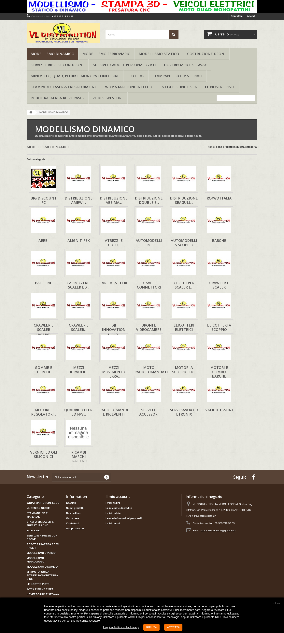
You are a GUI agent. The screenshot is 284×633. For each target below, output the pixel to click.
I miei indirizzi (114, 513)
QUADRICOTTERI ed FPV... (78, 412)
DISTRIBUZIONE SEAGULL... (184, 200)
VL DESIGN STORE (107, 98)
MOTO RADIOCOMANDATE (152, 369)
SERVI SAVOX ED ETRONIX (184, 412)
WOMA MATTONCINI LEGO (128, 86)
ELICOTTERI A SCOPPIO (219, 327)
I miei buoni (113, 523)
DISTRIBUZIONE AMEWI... (78, 200)
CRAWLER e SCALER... (79, 327)
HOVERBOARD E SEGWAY (185, 64)
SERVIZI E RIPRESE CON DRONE (57, 64)
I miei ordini (113, 502)
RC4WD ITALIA (219, 198)
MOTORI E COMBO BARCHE (219, 372)
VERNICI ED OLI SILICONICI (43, 454)
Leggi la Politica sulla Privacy (121, 627)
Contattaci (237, 16)
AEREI (43, 240)
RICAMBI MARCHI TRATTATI (78, 456)
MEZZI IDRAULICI (79, 369)
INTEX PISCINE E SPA (178, 86)
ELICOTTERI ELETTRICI (184, 327)
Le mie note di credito (119, 508)
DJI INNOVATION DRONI (114, 329)
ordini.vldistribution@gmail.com (218, 530)
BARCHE (219, 240)
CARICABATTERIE (114, 282)
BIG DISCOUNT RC (44, 200)
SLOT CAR (135, 75)
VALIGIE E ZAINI (219, 409)
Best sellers (73, 513)
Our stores (72, 518)
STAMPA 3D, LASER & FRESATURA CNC (64, 86)
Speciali (71, 502)
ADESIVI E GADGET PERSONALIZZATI (124, 64)
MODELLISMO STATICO (159, 53)
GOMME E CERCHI (43, 369)
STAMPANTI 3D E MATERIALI (177, 75)
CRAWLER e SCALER (219, 285)
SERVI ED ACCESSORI (149, 412)
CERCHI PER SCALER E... (184, 285)
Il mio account (118, 496)
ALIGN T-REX (78, 240)
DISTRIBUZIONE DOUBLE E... (149, 200)
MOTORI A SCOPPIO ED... (184, 369)
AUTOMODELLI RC (149, 242)
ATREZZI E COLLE (114, 242)
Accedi (251, 16)
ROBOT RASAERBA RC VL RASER (57, 98)
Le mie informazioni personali (124, 518)
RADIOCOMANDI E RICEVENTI (113, 412)
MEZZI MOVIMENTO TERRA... (113, 372)
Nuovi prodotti (75, 508)
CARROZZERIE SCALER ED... (79, 285)
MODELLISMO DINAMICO (52, 53)
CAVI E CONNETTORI (149, 285)
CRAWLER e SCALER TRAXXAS (43, 329)
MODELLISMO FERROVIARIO (106, 53)
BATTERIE (43, 282)
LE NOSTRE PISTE (220, 86)
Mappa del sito (75, 528)
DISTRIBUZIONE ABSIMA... (114, 200)
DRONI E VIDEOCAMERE (149, 327)
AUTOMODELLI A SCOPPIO (184, 242)
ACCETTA (173, 627)
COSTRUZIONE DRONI (206, 53)
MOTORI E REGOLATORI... (43, 412)
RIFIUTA (151, 627)
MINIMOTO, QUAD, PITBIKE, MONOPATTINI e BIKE (75, 75)
